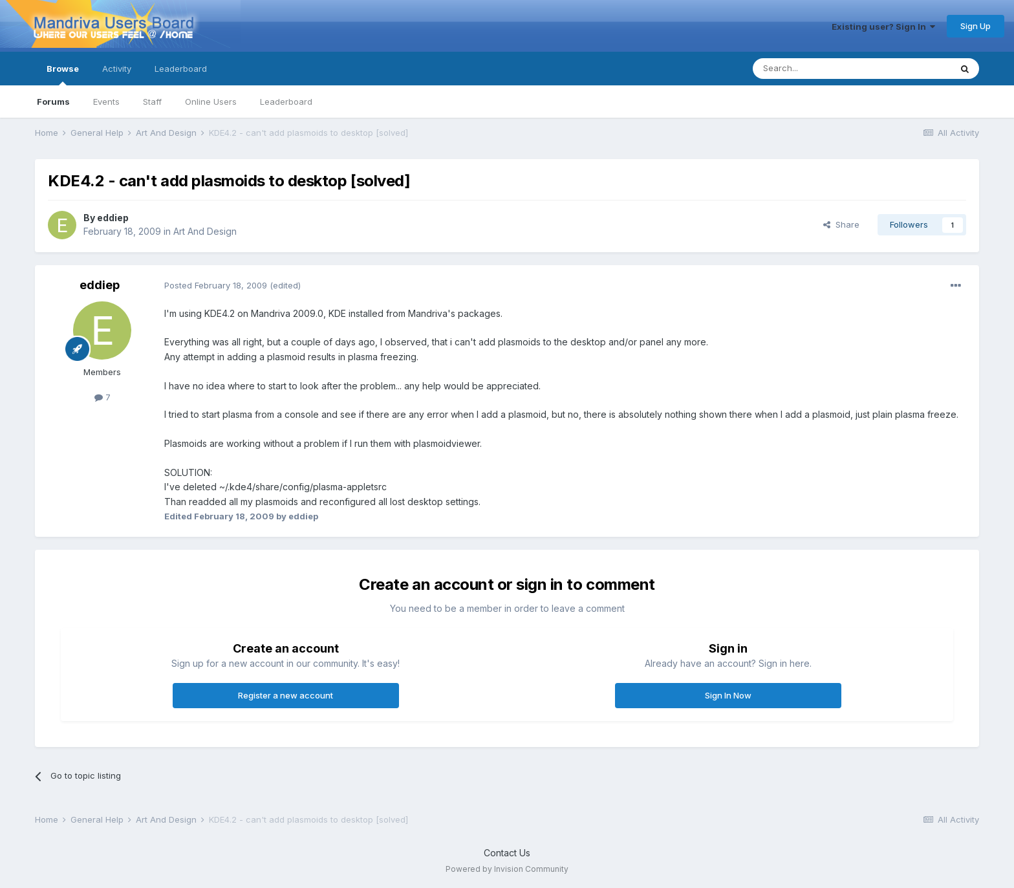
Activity (116, 68)
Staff (152, 101)
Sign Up (975, 26)
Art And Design (205, 231)
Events (106, 101)
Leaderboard (286, 101)
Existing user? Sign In (883, 26)
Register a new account (285, 695)
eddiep (113, 217)
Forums (53, 101)
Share (841, 224)
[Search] (819, 68)
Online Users (211, 101)
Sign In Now (728, 695)
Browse (63, 74)
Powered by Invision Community (507, 869)
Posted (215, 285)
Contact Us (507, 852)
